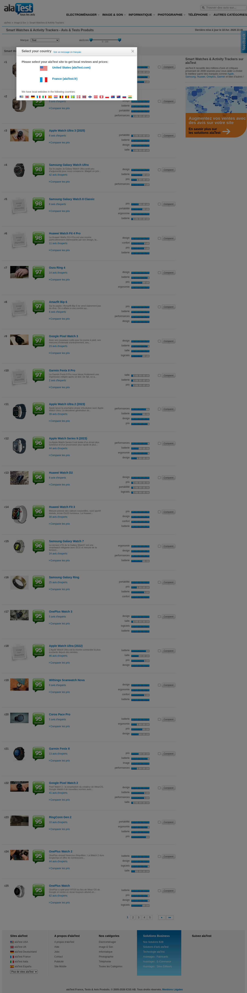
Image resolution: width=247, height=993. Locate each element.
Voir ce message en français (67, 52)
